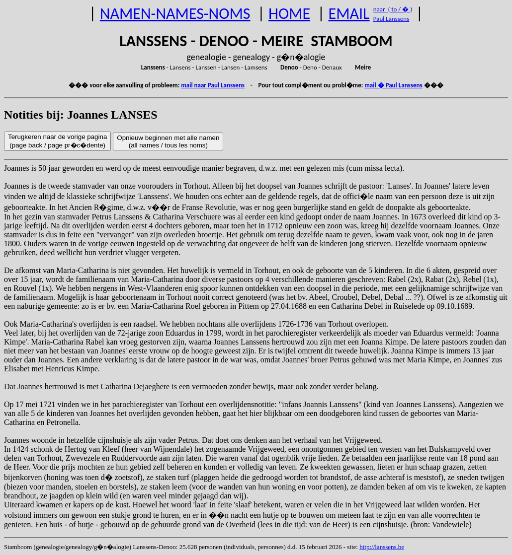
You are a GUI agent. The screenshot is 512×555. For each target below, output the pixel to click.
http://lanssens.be (381, 547)
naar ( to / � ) (392, 9)
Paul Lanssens (391, 18)
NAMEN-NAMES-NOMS (175, 13)
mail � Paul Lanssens (393, 85)
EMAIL (349, 13)
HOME (289, 13)
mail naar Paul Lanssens (213, 85)
